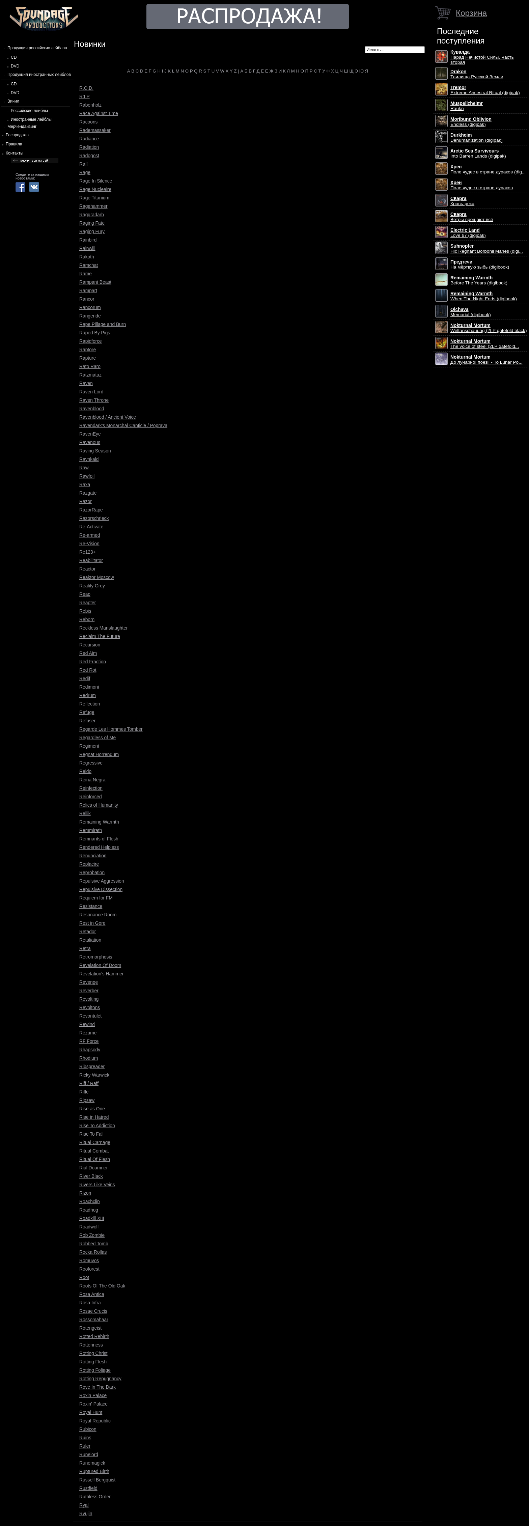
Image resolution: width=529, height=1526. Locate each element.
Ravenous (89, 442)
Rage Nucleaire (95, 189)
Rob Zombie (92, 1235)
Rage (84, 172)
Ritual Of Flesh (94, 1159)
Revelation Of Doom (100, 965)
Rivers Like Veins (97, 1184)
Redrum (87, 695)
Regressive (91, 763)
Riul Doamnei (93, 1167)
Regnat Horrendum (99, 754)
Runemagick (92, 1463)
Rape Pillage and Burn (102, 324)
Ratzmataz (90, 375)
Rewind (87, 1024)
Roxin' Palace (93, 1404)
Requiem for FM (96, 897)
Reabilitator (91, 560)
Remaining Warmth (99, 822)
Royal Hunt (90, 1412)
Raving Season (95, 450)
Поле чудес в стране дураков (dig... (488, 169)
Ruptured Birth (94, 1471)
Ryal (84, 1505)
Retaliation (90, 940)
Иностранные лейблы (31, 119)
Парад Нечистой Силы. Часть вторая (482, 57)
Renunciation (93, 855)
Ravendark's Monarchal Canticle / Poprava (123, 425)
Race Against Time (98, 113)
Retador (87, 931)
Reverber (89, 990)
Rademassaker (95, 130)
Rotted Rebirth (94, 1336)
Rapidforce (90, 341)
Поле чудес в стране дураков (481, 185)
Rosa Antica (91, 1294)
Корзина (471, 13)
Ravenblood (91, 408)
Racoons (88, 121)
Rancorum (90, 307)
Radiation (89, 147)
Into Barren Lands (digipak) (478, 153)
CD (14, 57)
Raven (86, 383)
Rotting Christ (93, 1353)
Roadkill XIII (91, 1218)
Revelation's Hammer (101, 973)
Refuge (86, 712)
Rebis (85, 611)
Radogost (89, 155)
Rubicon (87, 1429)
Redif (84, 678)
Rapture (87, 358)
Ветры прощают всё (471, 217)
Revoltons (89, 1007)
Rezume (87, 1032)
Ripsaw (86, 1100)
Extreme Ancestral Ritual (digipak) (485, 90)
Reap (84, 594)
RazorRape (91, 509)
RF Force (89, 1041)
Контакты (14, 153)
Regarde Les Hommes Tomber (111, 729)
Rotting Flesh (93, 1361)
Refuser (87, 720)
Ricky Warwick (94, 1075)
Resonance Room (97, 914)
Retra (85, 948)
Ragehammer (93, 206)
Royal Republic (95, 1420)
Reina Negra (92, 779)
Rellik (85, 813)
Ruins (85, 1437)
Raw (84, 467)
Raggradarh (91, 214)
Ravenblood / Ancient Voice (107, 417)
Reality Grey (92, 585)
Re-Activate (91, 526)
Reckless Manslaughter (103, 628)
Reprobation (92, 872)
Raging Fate (92, 223)
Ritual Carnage (94, 1142)
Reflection (89, 703)
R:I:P (84, 96)
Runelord (88, 1454)
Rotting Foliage (95, 1370)
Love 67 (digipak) (468, 233)
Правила (14, 144)
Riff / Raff (89, 1083)
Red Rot (87, 670)
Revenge (88, 982)
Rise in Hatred (94, 1117)
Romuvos (89, 1260)
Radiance (89, 138)
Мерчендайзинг (21, 126)
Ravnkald (89, 459)
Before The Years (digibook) (478, 280)
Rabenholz (90, 105)
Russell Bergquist (97, 1479)
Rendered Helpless (99, 847)
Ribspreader (92, 1066)
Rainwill (87, 248)
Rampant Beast (95, 282)
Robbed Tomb (93, 1243)
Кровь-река (462, 201)
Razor (85, 501)
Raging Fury (92, 231)
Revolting (89, 999)
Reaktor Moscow (96, 577)
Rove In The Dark (97, 1387)
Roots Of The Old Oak (102, 1285)
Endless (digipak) (471, 122)
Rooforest (89, 1269)
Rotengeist (90, 1328)
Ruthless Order (95, 1496)
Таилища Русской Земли (476, 74)
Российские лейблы (29, 110)
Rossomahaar (93, 1319)
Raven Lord (91, 391)
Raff (83, 164)
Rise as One (92, 1108)
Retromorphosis (95, 957)
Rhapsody (89, 1049)
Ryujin (85, 1513)
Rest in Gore (92, 923)
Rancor (86, 299)
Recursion (89, 644)
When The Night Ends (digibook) (483, 296)
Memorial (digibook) (470, 312)
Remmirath (90, 830)
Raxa (84, 484)
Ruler (84, 1446)
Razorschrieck (94, 518)
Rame (85, 273)
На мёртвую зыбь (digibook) (479, 264)
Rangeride (90, 315)
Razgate (87, 493)
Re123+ (87, 552)
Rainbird (87, 240)
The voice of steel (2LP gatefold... (484, 344)
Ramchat (88, 265)
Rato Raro (90, 366)
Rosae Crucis (93, 1311)
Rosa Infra (90, 1302)
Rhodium (88, 1058)
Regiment (89, 746)
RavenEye (90, 434)
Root (84, 1277)
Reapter (87, 602)
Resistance (90, 906)
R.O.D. (86, 88)
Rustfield (88, 1488)
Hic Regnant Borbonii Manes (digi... (486, 249)
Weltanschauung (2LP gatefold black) (488, 328)
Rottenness (91, 1345)
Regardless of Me (97, 737)
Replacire (89, 864)
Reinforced (90, 796)
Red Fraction (92, 661)
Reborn (86, 619)
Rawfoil (86, 476)
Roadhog (88, 1210)
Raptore (87, 349)
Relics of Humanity (98, 805)
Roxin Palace (93, 1395)
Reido (85, 771)
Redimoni (89, 687)
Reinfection (91, 788)
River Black (91, 1176)
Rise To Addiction (97, 1125)
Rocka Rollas (93, 1252)
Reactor (87, 569)
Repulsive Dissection (100, 889)
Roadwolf (89, 1226)
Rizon (85, 1193)
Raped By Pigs (94, 332)
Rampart (88, 290)
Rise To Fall (91, 1134)
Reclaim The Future (99, 636)
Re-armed (89, 535)
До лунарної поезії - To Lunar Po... (486, 360)
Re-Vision (89, 543)
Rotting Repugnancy (100, 1378)
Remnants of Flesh (98, 838)
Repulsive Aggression (101, 881)
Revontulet (90, 1016)
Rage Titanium (94, 197)
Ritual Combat (94, 1151)
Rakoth (86, 256)
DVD (15, 66)
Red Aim (88, 653)
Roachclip (89, 1201)
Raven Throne (94, 400)
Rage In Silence (95, 181)
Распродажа (17, 135)
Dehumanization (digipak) (476, 138)
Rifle (84, 1091)
